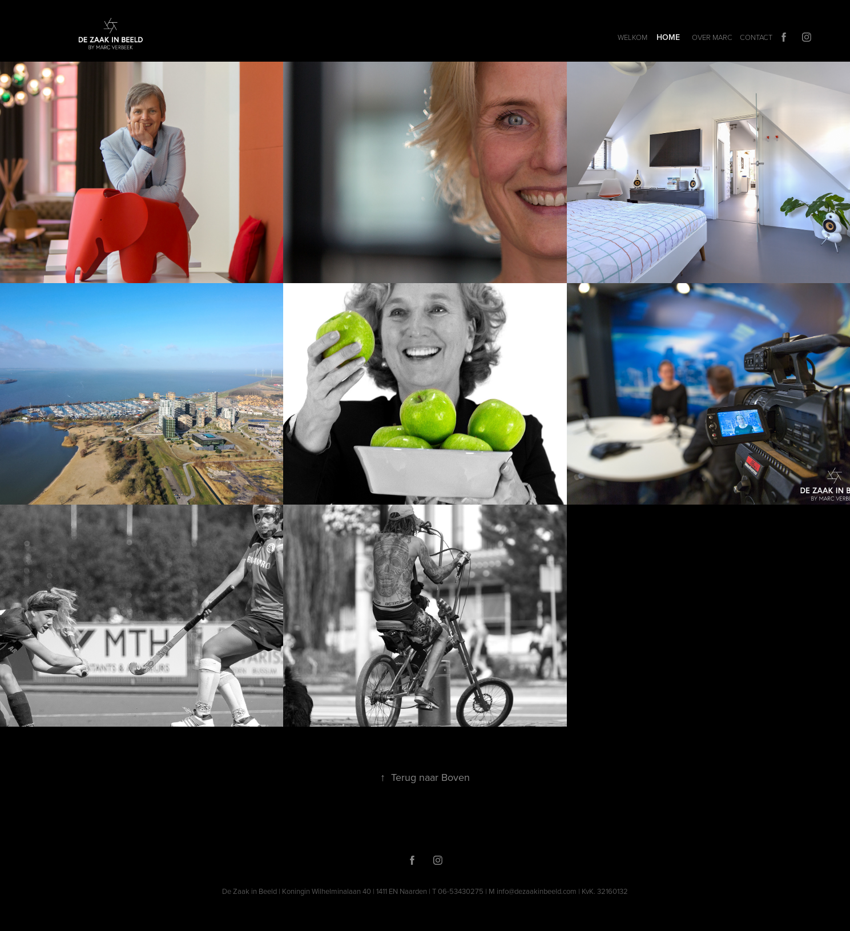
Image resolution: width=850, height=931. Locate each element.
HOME (668, 37)
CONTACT (756, 37)
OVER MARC (712, 37)
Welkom (632, 37)
